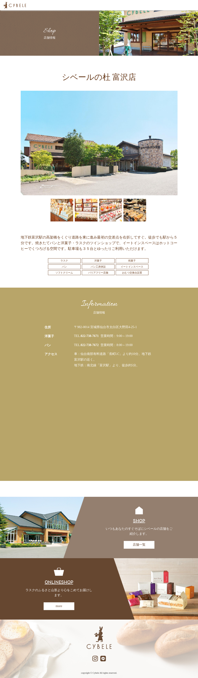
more (59, 606)
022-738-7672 (90, 345)
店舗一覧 (139, 544)
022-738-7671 (90, 336)
